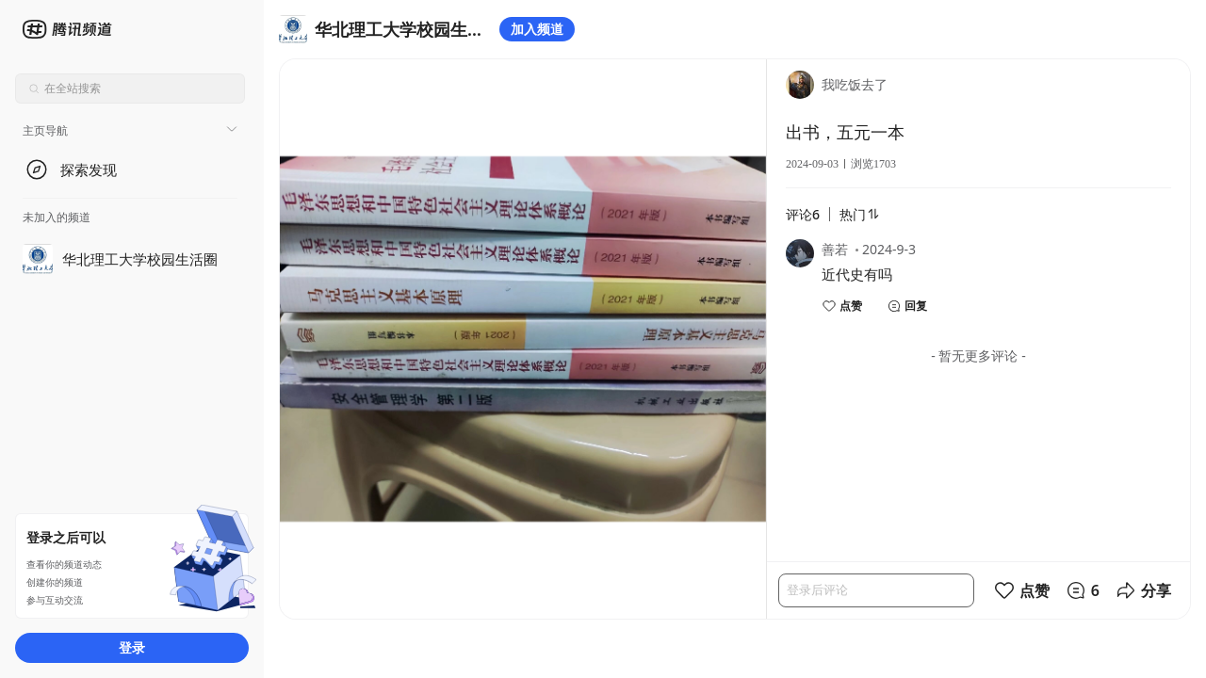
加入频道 (537, 29)
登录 (132, 647)
